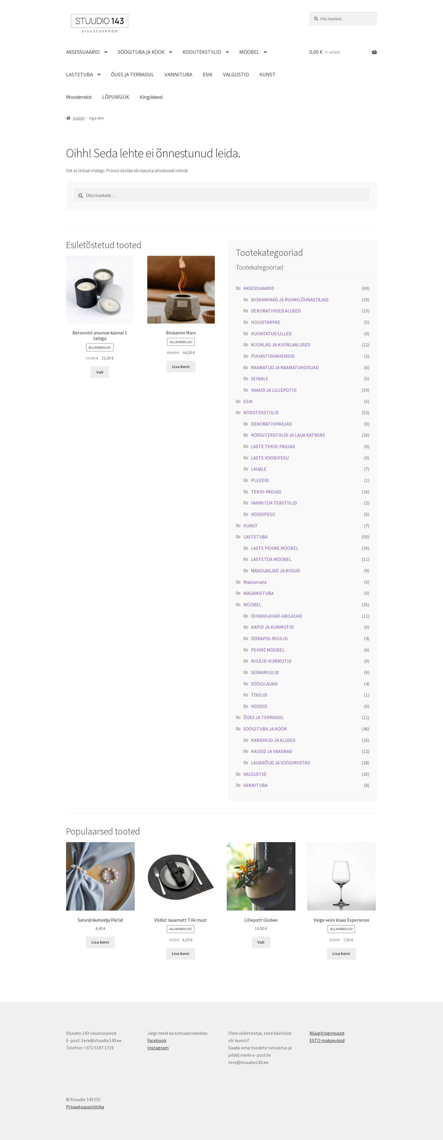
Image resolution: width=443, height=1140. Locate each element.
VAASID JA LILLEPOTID (274, 390)
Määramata (255, 582)
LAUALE (259, 469)
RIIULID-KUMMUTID (271, 661)
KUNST (267, 74)
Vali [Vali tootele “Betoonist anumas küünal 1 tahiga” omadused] (99, 372)
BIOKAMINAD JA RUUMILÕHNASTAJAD (289, 300)
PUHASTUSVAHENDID (273, 356)
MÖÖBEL (249, 52)
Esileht (79, 118)
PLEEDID (260, 480)
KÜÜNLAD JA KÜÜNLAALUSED (280, 345)
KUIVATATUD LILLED (271, 333)
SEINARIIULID (265, 672)
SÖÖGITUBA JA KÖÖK (141, 52)
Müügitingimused (326, 1033)
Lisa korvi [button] (181, 366)
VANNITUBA (178, 74)
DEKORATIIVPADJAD (271, 424)
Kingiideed (151, 97)
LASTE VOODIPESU (270, 458)
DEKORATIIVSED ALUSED (276, 311)
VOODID (259, 706)
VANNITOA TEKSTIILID (274, 503)
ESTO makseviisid (327, 1040)
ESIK (207, 74)
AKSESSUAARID (83, 52)
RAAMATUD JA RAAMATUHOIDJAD (285, 367)
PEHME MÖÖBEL (268, 650)
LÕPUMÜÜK (115, 97)
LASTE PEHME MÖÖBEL (274, 548)
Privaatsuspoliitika (85, 1107)
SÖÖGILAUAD (264, 684)
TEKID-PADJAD (266, 492)
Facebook (156, 1040)
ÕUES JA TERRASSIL (132, 74)
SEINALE (259, 378)
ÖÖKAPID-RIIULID (269, 638)
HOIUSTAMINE (265, 322)
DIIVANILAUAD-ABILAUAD (276, 616)
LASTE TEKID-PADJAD (273, 446)
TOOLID (259, 695)
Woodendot (79, 97)
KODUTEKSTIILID (202, 52)
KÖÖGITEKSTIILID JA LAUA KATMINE (288, 435)
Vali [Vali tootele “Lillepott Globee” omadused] (260, 942)
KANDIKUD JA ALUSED (273, 740)
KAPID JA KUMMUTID (272, 627)
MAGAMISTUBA (258, 593)
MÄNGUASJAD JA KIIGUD (275, 571)
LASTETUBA (79, 74)
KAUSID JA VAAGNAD (271, 751)
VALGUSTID (236, 74)
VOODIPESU (263, 514)
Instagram (158, 1048)
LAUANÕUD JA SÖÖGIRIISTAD (280, 763)
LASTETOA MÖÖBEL (271, 559)
